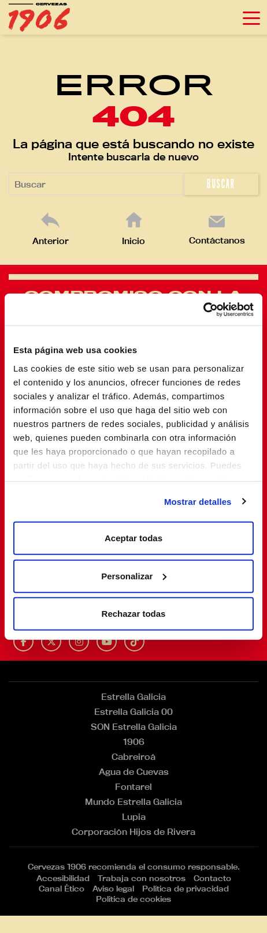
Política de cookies (133, 899)
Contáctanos (217, 240)
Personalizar (133, 575)
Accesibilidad (63, 878)
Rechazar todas (134, 614)
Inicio (133, 240)
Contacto (212, 878)
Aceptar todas (133, 538)
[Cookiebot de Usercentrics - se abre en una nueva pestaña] (203, 309)
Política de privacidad (185, 888)
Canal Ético (61, 888)
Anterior (50, 240)
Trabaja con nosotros (142, 878)
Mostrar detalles (198, 501)
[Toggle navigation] (251, 17)
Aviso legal (113, 888)
